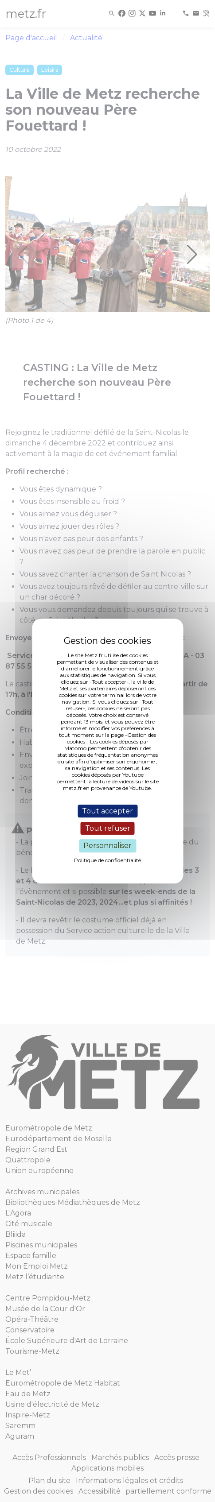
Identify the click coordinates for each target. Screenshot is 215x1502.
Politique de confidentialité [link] (107, 860)
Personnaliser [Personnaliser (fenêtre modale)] (107, 846)
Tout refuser (107, 828)
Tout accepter (107, 811)
